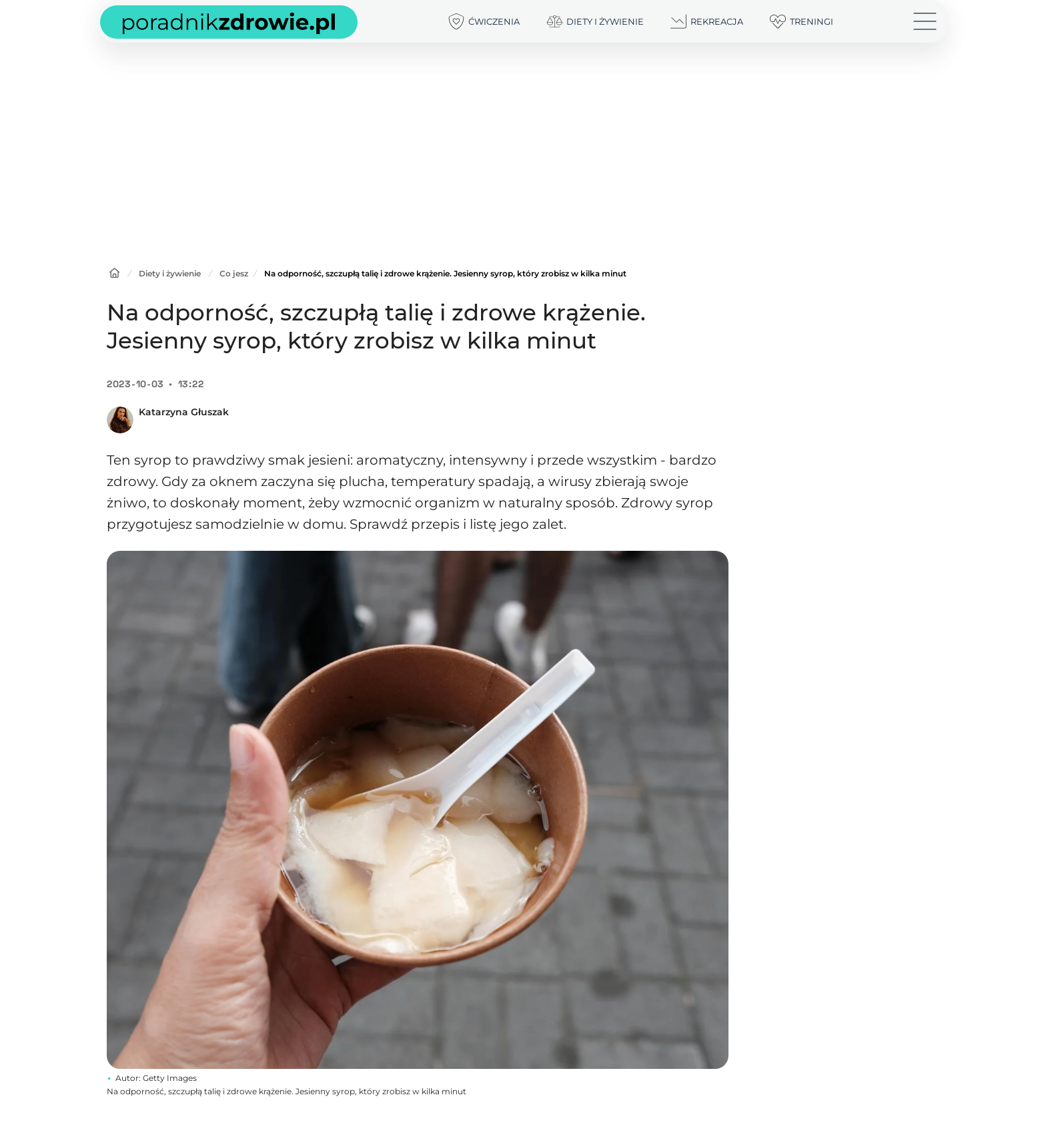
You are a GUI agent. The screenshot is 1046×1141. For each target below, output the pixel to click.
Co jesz (233, 273)
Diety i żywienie (170, 273)
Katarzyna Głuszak (184, 412)
